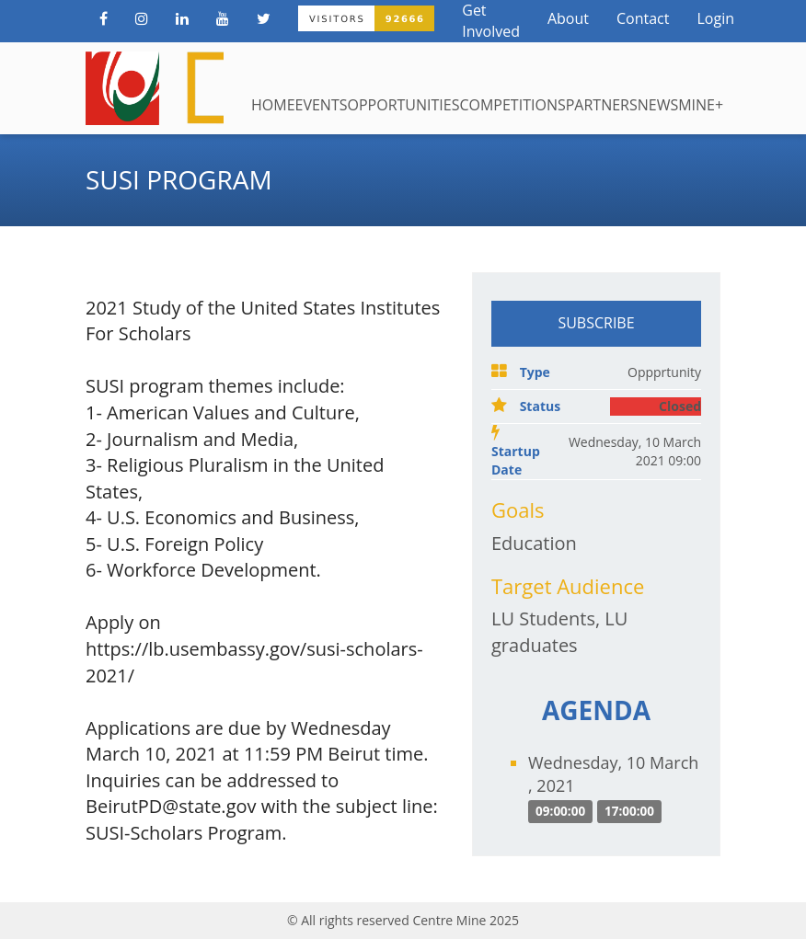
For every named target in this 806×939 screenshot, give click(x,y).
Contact (642, 18)
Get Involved (491, 20)
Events (321, 105)
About (568, 18)
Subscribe (596, 323)
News (658, 105)
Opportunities (403, 105)
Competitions (512, 105)
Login (715, 18)
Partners (602, 105)
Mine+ (700, 105)
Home (273, 105)
